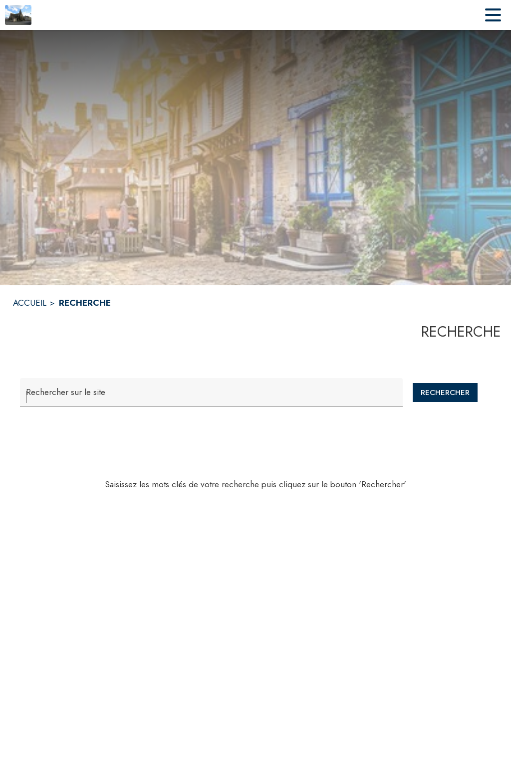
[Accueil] (18, 15)
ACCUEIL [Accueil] (29, 303)
